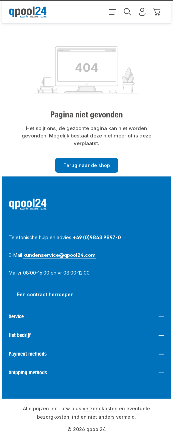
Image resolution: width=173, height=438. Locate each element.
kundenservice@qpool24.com (59, 255)
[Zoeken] (127, 12)
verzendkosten (100, 408)
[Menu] (113, 12)
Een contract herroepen (45, 294)
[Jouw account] (142, 12)
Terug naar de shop (86, 165)
